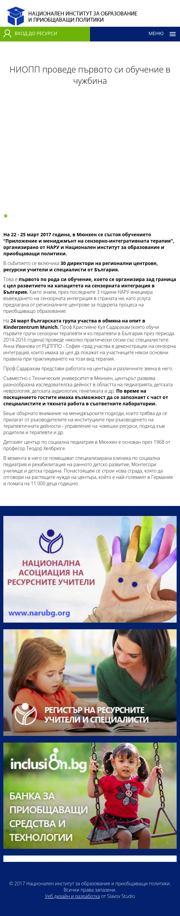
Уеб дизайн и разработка (72, 896)
